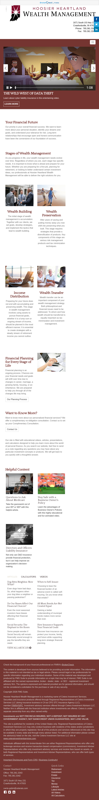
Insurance (55, 778)
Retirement (56, 769)
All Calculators (57, 795)
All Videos (55, 793)
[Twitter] (96, 24)
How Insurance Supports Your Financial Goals (50, 626)
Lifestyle (55, 787)
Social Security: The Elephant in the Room (18, 626)
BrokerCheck (68, 665)
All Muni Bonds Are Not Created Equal (49, 604)
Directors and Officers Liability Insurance (19, 549)
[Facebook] (96, 19)
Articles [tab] (12, 577)
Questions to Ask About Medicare (16, 499)
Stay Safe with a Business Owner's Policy (48, 500)
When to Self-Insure (47, 582)
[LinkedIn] (96, 29)
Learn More (11, 104)
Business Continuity (48, 760)
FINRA (15, 705)
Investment (56, 772)
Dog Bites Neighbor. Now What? (20, 583)
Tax (53, 781)
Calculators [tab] (28, 577)
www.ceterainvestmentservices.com (19, 738)
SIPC (20, 705)
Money (54, 784)
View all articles (19, 648)
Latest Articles (57, 790)
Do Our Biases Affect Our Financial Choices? (20, 604)
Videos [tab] (44, 577)
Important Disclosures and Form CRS (20, 760)
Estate (54, 775)
